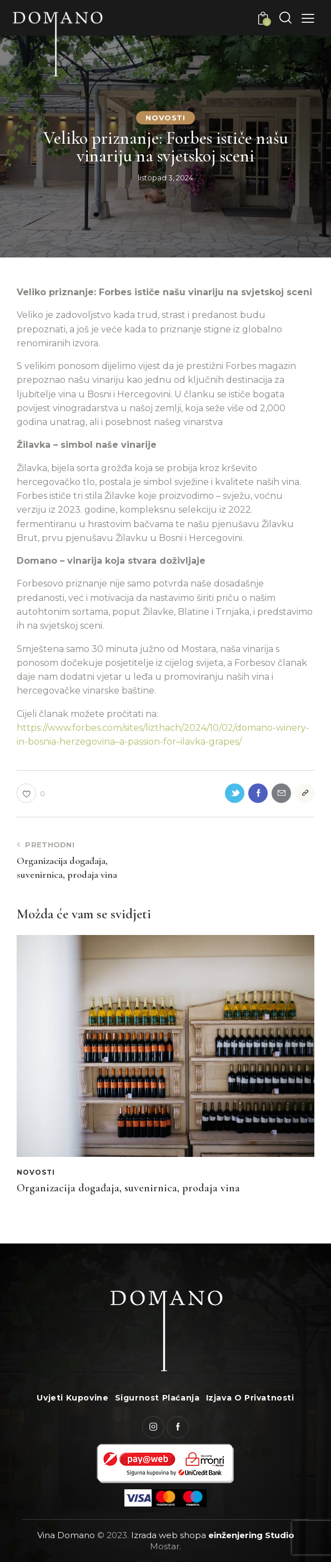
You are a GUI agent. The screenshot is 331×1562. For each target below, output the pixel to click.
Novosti (165, 117)
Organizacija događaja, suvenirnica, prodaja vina (128, 1188)
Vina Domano (66, 1535)
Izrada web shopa (168, 1535)
